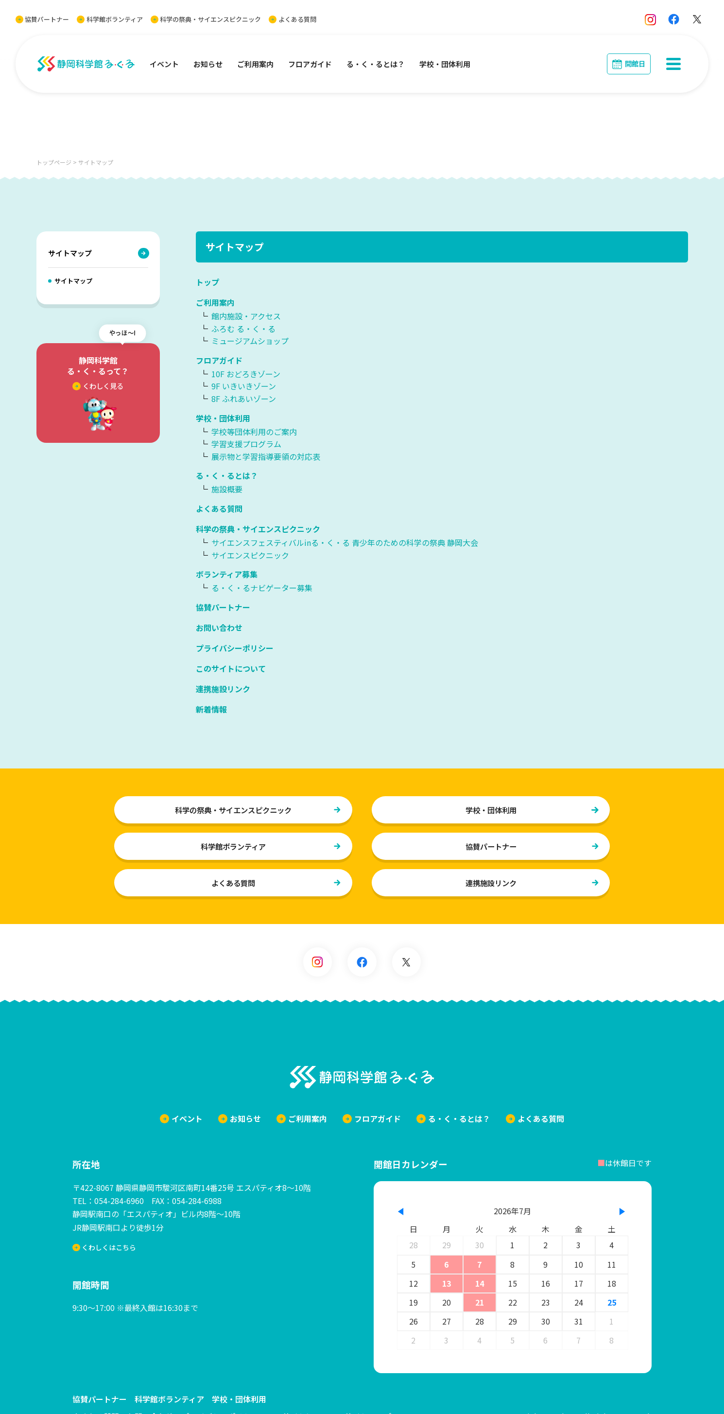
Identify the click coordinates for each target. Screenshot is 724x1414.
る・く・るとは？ (375, 64)
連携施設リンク (223, 689)
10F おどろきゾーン (245, 374)
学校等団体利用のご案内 (254, 431)
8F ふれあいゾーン (243, 398)
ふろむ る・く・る (243, 328)
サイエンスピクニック (250, 555)
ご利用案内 (255, 64)
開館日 (635, 63)
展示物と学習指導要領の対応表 (265, 456)
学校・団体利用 (444, 64)
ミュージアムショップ (250, 341)
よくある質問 (292, 19)
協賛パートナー (42, 19)
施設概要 (226, 489)
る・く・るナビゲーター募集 (261, 588)
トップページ (53, 162)
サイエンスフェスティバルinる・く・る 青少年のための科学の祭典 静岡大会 (344, 542)
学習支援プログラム (246, 444)
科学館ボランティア (109, 19)
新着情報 (211, 709)
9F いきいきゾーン (243, 386)
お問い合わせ (219, 627)
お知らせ (208, 64)
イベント (164, 64)
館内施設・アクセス (246, 316)
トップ (207, 282)
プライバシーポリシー (235, 648)
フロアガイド (310, 64)
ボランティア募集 (227, 574)
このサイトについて (231, 668)
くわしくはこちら (105, 1255)
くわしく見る (98, 386)
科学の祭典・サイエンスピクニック (206, 19)
